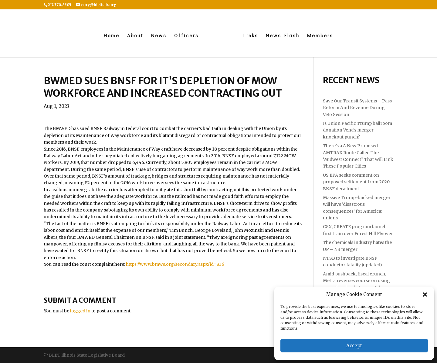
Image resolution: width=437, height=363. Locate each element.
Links (250, 35)
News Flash (283, 35)
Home (112, 35)
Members (320, 35)
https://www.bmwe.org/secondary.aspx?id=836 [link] (175, 264)
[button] (425, 294)
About (135, 35)
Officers (186, 35)
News (159, 35)
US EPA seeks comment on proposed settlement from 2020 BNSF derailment (356, 181)
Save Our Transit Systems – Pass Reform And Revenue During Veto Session (357, 107)
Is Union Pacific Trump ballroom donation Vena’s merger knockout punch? (357, 130)
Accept (354, 345)
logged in (80, 311)
